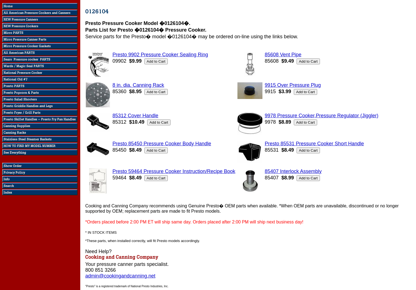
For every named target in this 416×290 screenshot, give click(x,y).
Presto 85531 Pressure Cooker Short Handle (314, 143)
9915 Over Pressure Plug (293, 85)
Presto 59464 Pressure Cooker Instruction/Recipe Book (173, 171)
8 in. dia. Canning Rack (138, 85)
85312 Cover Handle (135, 115)
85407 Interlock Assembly (293, 171)
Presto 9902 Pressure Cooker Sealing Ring (160, 54)
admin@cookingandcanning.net (120, 276)
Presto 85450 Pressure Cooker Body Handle (161, 143)
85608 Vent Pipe (283, 54)
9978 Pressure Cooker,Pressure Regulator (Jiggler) (321, 115)
